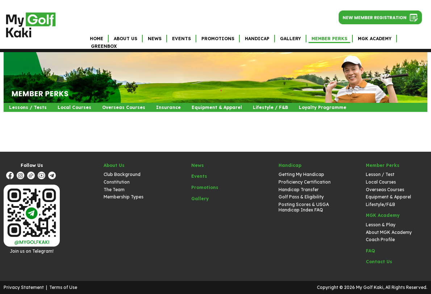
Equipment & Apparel (217, 107)
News (155, 38)
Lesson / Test (380, 174)
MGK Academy (375, 38)
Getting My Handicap (301, 174)
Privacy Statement (24, 287)
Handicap (257, 38)
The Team (114, 189)
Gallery (290, 38)
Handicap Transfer (299, 189)
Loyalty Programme (322, 107)
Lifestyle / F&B (270, 107)
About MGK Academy (389, 232)
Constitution (117, 182)
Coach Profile (380, 239)
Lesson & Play (381, 224)
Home (96, 38)
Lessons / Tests (28, 107)
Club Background (122, 174)
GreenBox (104, 46)
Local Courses (74, 107)
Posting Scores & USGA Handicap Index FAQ (304, 207)
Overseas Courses (123, 107)
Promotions (217, 38)
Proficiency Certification (305, 182)
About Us (125, 38)
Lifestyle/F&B (380, 204)
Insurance (168, 107)
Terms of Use (63, 287)
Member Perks (329, 38)
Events (181, 38)
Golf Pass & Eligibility (301, 197)
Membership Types (123, 197)
